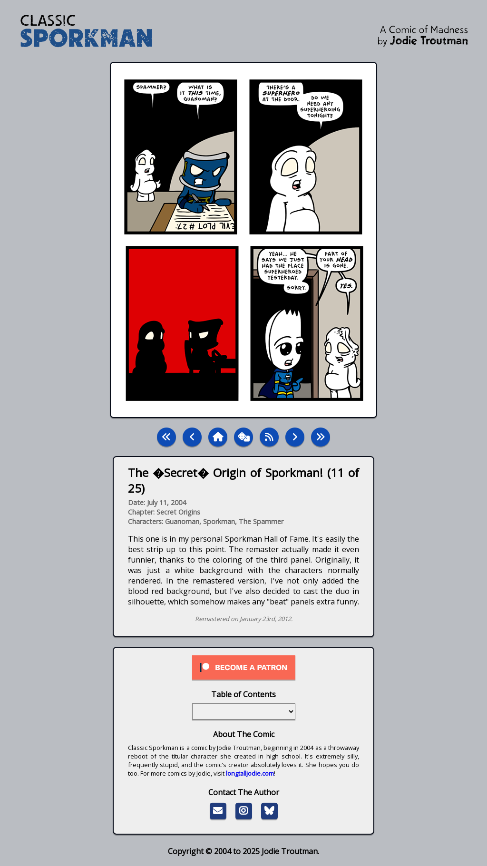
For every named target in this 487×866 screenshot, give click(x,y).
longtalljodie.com (250, 773)
